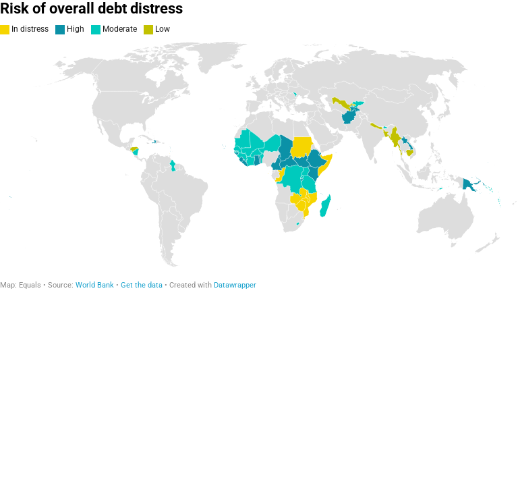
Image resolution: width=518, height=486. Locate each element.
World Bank (95, 285)
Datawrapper (235, 285)
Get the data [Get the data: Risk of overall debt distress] (142, 285)
